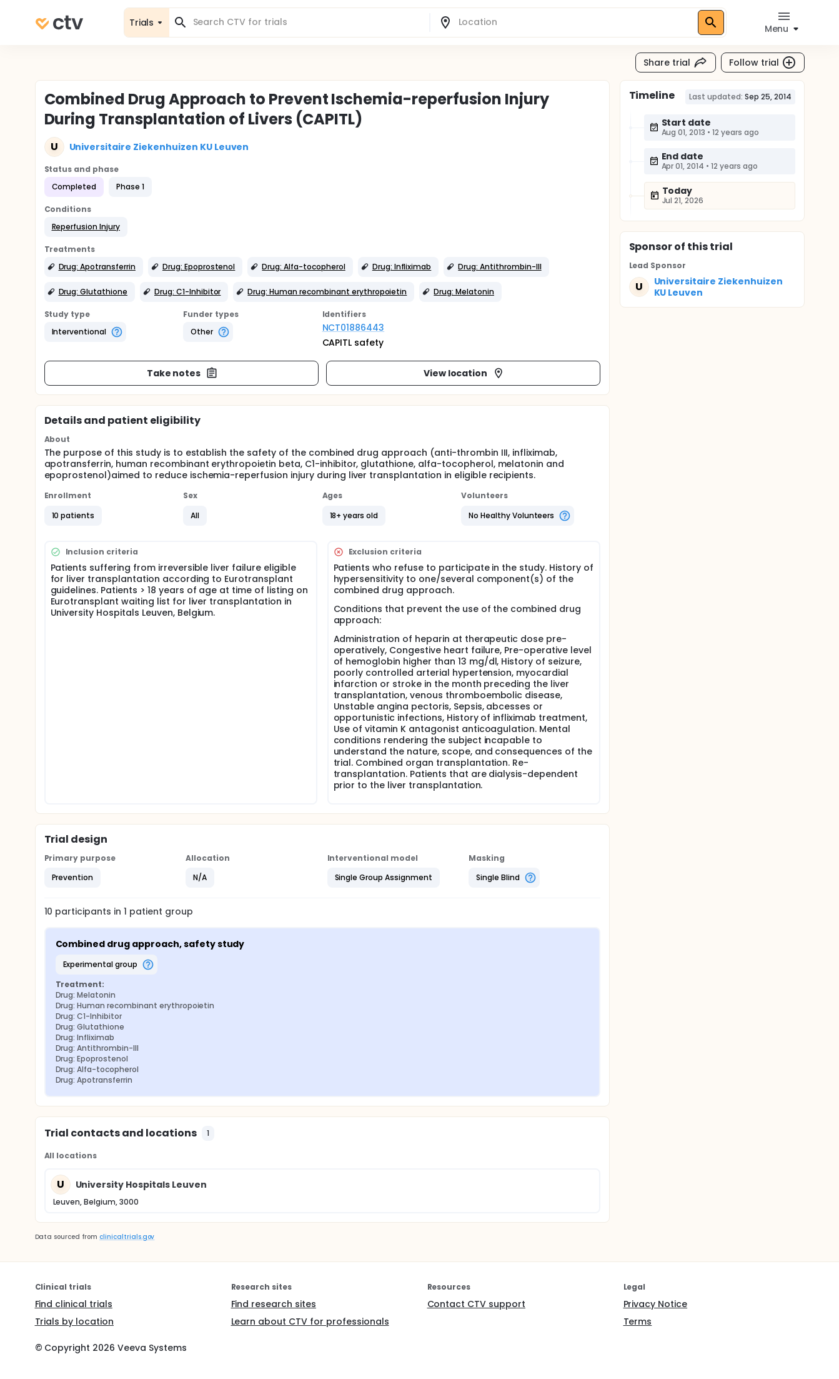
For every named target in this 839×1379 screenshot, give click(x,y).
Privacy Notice (655, 1304)
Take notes (183, 373)
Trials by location (74, 1321)
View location (464, 373)
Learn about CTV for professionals (310, 1321)
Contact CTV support (476, 1304)
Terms (637, 1321)
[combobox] (306, 22)
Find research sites (273, 1304)
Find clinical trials (73, 1304)
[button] (85, 227)
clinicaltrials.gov (126, 1236)
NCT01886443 (353, 327)
